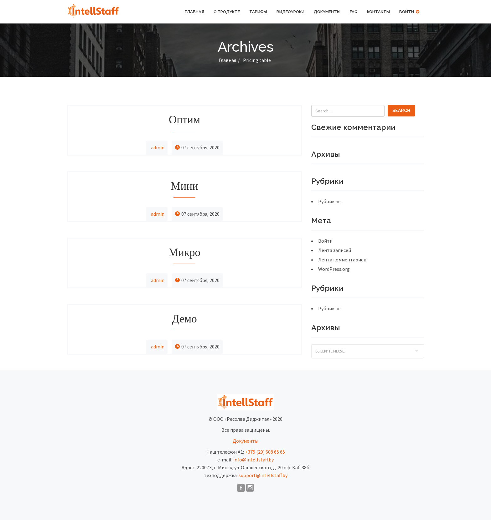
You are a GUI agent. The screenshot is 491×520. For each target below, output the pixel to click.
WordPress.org (334, 269)
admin (157, 147)
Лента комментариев (342, 259)
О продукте (227, 11)
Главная (194, 11)
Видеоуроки (290, 11)
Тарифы (258, 11)
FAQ (354, 11)
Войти (409, 11)
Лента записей (334, 250)
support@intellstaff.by (263, 475)
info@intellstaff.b (252, 459)
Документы (327, 11)
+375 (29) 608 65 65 (265, 452)
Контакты (378, 11)
